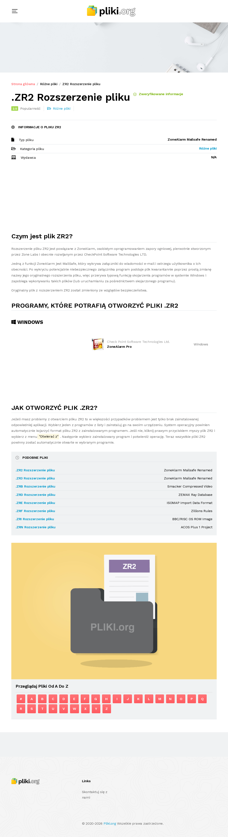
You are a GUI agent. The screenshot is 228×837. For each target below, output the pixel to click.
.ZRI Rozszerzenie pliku (35, 519)
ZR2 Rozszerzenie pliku (81, 84)
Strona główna (23, 84)
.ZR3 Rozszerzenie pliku (35, 478)
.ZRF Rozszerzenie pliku (35, 511)
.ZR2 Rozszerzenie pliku (35, 470)
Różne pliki (48, 84)
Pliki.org (110, 823)
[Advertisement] (114, 198)
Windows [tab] (27, 322)
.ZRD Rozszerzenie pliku (35, 495)
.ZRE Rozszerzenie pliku (35, 503)
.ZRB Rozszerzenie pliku (35, 486)
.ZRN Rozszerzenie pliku (35, 527)
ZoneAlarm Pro (119, 347)
